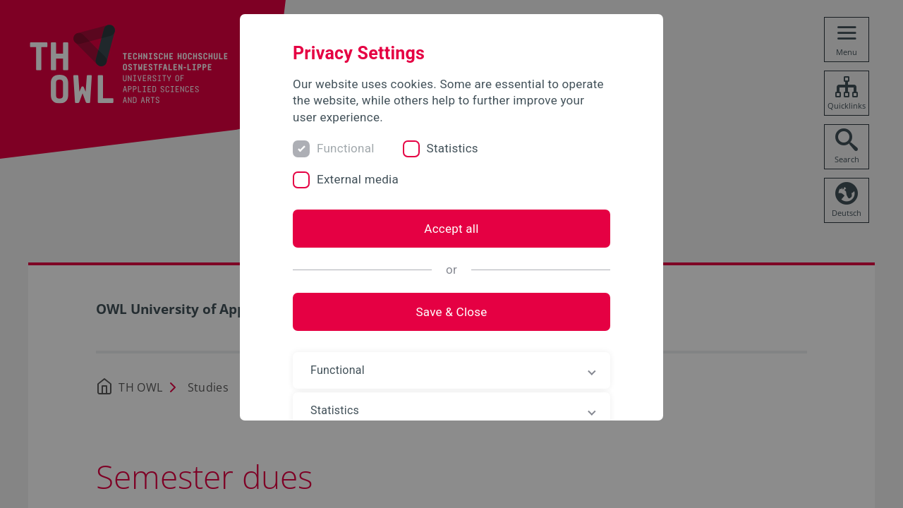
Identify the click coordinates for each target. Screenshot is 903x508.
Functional (346, 148)
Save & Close (451, 312)
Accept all (451, 229)
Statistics (452, 148)
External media (358, 179)
